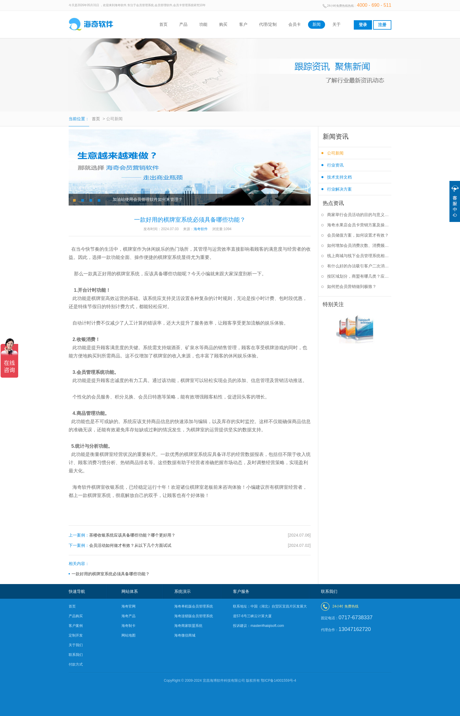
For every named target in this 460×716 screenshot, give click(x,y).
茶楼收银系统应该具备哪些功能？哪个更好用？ (190, 535)
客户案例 (76, 626)
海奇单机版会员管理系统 (193, 606)
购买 (223, 24)
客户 (243, 24)
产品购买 (76, 616)
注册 (382, 24)
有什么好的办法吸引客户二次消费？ (359, 266)
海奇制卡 (128, 626)
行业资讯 (335, 165)
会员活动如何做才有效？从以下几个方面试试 (190, 545)
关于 (336, 24)
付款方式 (76, 664)
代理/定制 (268, 24)
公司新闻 (335, 153)
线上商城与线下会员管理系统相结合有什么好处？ (359, 255)
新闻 (316, 24)
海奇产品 (128, 616)
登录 (363, 24)
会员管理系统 (91, 372)
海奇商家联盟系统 (188, 626)
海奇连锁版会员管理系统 (193, 616)
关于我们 (76, 645)
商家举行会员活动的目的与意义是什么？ (359, 214)
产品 (183, 24)
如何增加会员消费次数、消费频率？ (359, 245)
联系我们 (76, 655)
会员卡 (294, 24)
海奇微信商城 (184, 635)
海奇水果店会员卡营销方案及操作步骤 (359, 225)
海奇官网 (128, 606)
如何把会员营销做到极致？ (351, 286)
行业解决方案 (339, 189)
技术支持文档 (339, 177)
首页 (163, 24)
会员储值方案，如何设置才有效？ (358, 235)
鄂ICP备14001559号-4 (278, 680)
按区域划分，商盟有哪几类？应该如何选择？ (359, 276)
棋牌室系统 (128, 273)
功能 (203, 24)
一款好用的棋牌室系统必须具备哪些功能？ (111, 573)
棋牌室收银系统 (107, 487)
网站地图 (128, 635)
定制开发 (76, 635)
